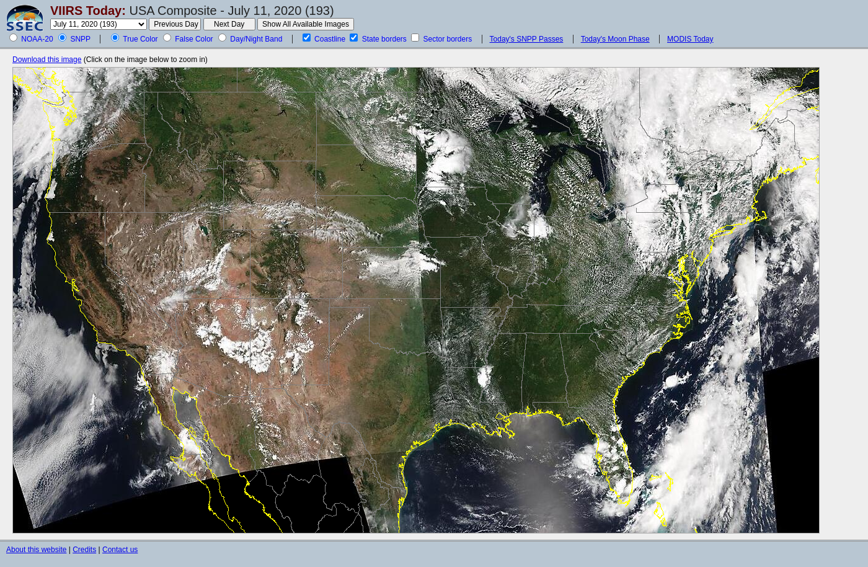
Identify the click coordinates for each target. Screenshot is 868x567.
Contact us (120, 549)
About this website (36, 549)
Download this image (46, 59)
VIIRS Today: (88, 10)
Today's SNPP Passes (527, 39)
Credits (84, 549)
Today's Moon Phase (615, 39)
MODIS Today (690, 39)
